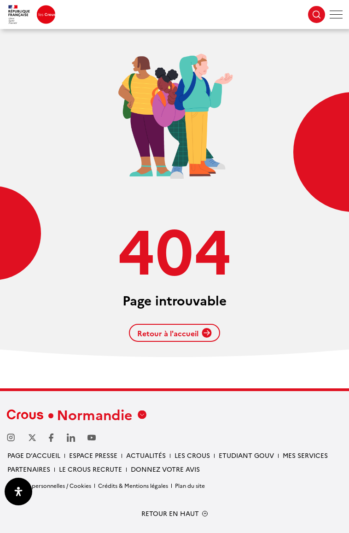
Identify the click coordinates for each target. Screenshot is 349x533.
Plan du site (190, 485)
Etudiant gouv (246, 455)
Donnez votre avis (165, 469)
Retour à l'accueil (174, 333)
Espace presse (93, 455)
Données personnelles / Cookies (49, 485)
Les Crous (192, 455)
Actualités (146, 455)
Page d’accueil (33, 455)
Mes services (305, 455)
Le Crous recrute (90, 469)
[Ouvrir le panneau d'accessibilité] (18, 491)
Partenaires (28, 469)
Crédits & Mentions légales (133, 485)
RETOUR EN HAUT (170, 513)
